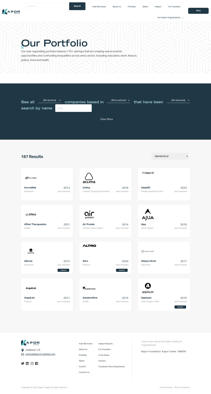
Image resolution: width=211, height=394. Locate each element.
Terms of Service (182, 388)
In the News (103, 355)
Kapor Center (170, 351)
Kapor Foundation (151, 351)
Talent (81, 361)
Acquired (63, 270)
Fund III (82, 367)
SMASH (182, 351)
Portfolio (83, 355)
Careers (102, 361)
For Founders (104, 349)
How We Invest (85, 344)
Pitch (198, 11)
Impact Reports (105, 344)
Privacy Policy (166, 388)
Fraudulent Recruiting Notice (111, 367)
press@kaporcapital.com (40, 354)
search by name (36, 108)
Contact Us (84, 372)
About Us (83, 349)
